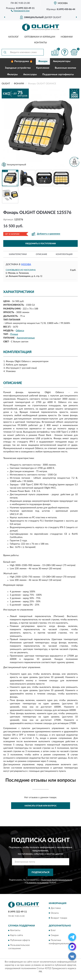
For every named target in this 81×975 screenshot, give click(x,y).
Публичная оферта (20, 940)
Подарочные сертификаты (58, 74)
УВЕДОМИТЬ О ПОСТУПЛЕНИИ (40, 244)
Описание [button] (41, 254)
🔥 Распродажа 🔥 (22, 61)
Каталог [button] (13, 37)
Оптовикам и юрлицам (39, 37)
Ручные (14, 334)
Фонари (42, 61)
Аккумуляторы (61, 61)
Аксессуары (30, 74)
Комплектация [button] (64, 254)
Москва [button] (26, 264)
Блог (53, 930)
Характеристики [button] (18, 254)
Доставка (56, 908)
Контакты (40, 42)
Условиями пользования (37, 883)
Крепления (42, 68)
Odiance (20, 331)
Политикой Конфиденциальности (56, 880)
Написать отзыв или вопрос (41, 806)
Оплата (55, 913)
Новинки (67, 37)
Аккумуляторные (26, 338)
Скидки (55, 935)
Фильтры (12, 74)
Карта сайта (16, 935)
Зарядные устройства (18, 68)
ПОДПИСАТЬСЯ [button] (40, 872)
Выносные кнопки (65, 68)
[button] (20, 11)
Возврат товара (59, 918)
